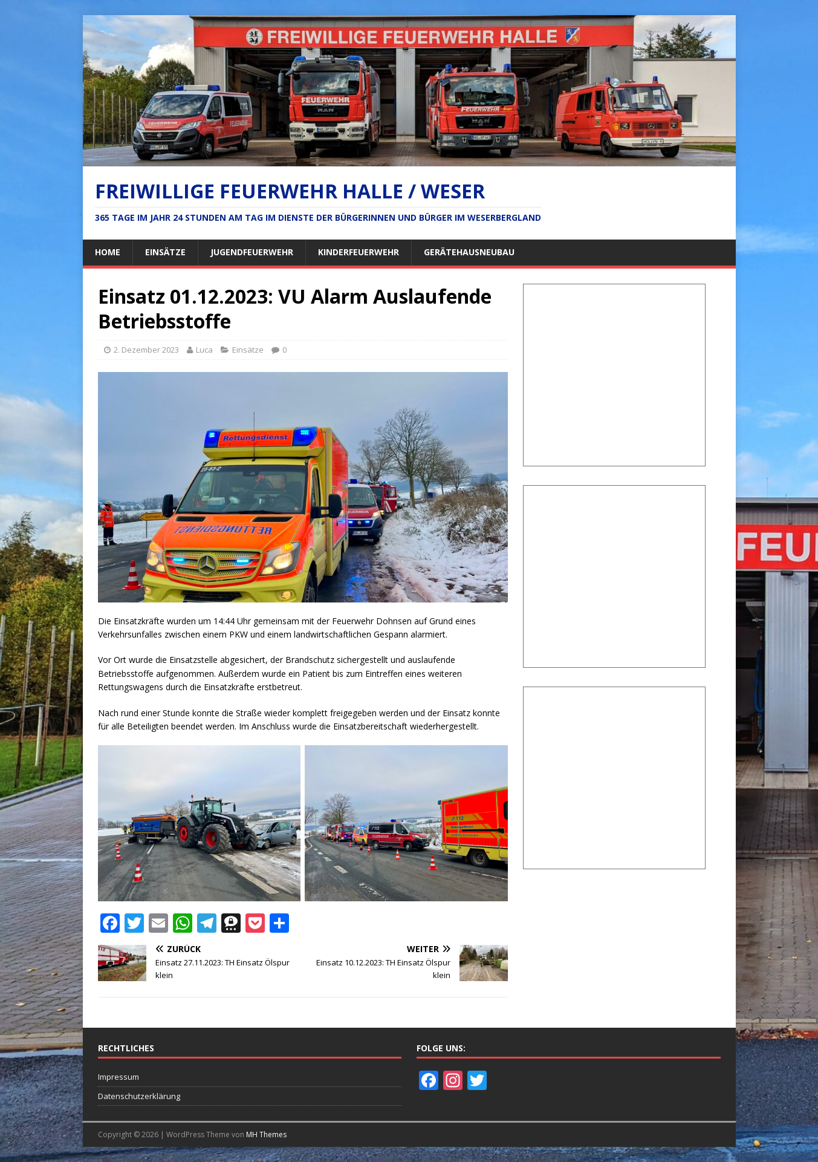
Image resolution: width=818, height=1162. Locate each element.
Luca (204, 349)
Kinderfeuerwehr (358, 252)
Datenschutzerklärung (139, 1096)
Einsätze (165, 252)
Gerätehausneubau (469, 252)
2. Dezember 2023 (146, 349)
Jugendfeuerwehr (251, 252)
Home (107, 252)
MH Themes (266, 1134)
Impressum (118, 1076)
